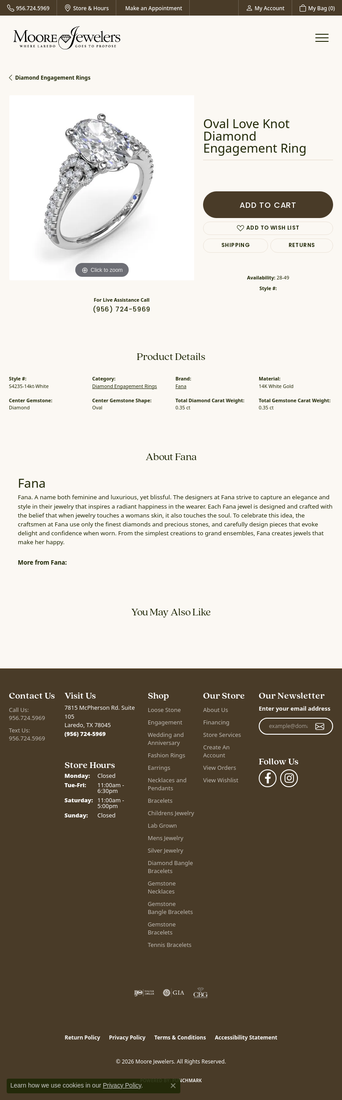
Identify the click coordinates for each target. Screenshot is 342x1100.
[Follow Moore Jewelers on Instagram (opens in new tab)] (289, 778)
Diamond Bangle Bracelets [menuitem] (170, 867)
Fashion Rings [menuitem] (166, 755)
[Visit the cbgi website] (200, 992)
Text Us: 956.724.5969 (27, 734)
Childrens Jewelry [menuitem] (171, 813)
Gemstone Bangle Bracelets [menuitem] (170, 908)
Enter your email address (294, 708)
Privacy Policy (127, 1037)
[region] (101, 187)
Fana (180, 386)
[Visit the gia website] (173, 992)
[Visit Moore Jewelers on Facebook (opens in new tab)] (268, 778)
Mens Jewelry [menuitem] (165, 838)
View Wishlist (220, 780)
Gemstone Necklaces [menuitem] (162, 887)
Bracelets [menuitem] (160, 801)
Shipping (235, 245)
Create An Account (216, 751)
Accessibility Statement (246, 1037)
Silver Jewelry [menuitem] (165, 850)
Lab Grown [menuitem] (162, 825)
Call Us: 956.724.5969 (27, 714)
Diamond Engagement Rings (52, 77)
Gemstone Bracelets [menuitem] (162, 928)
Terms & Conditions (180, 1037)
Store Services (222, 735)
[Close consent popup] (173, 1085)
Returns (302, 245)
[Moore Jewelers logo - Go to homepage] (67, 37)
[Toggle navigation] (322, 38)
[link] (28, 8)
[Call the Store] (85, 734)
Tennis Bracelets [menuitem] (169, 945)
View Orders (219, 768)
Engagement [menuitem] (165, 722)
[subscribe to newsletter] (320, 726)
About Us (215, 710)
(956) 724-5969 (122, 309)
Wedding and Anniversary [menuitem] (166, 739)
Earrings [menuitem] (159, 768)
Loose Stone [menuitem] (164, 710)
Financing (216, 722)
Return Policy (82, 1037)
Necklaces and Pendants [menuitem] (167, 784)
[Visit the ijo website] (144, 992)
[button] (265, 8)
